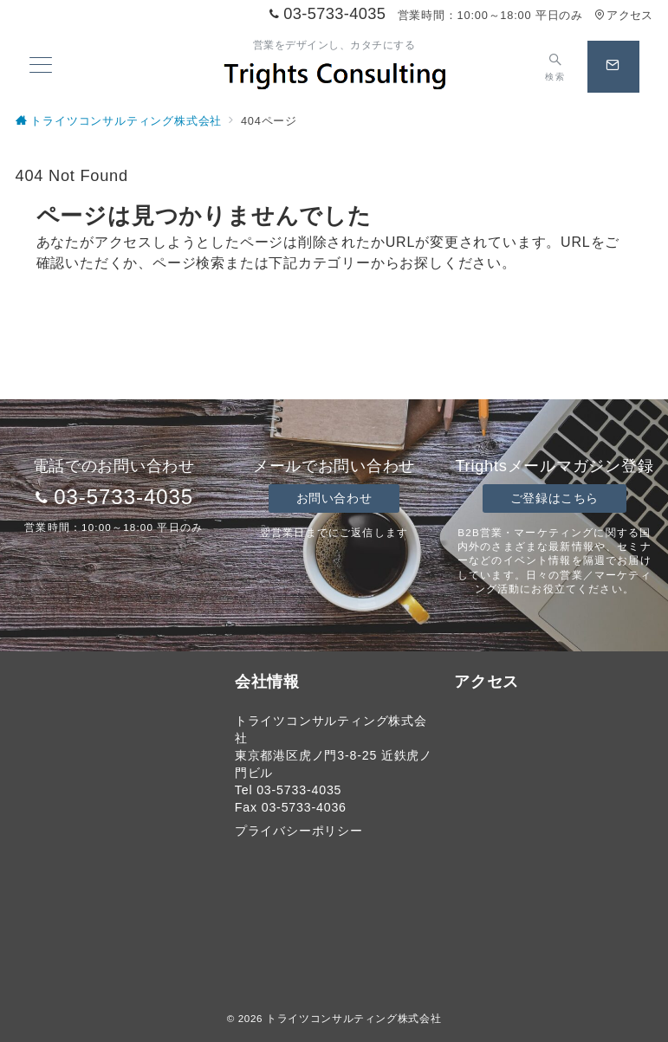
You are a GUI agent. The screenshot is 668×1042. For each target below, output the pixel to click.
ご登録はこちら (554, 498)
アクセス (623, 15)
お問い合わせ (334, 498)
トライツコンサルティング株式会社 (353, 1018)
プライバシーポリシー (299, 831)
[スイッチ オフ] (555, 66)
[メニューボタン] (40, 66)
